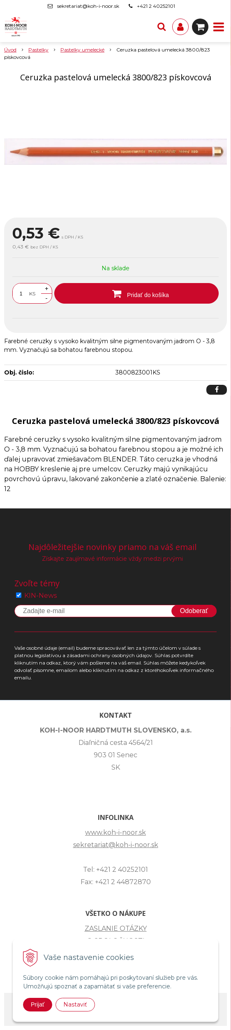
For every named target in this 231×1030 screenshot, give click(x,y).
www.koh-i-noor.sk (115, 832)
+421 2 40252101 (156, 6)
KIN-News (40, 595)
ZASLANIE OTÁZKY (116, 928)
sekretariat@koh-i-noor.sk (88, 6)
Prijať (37, 1004)
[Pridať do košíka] (136, 293)
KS (32, 293)
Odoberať (194, 610)
